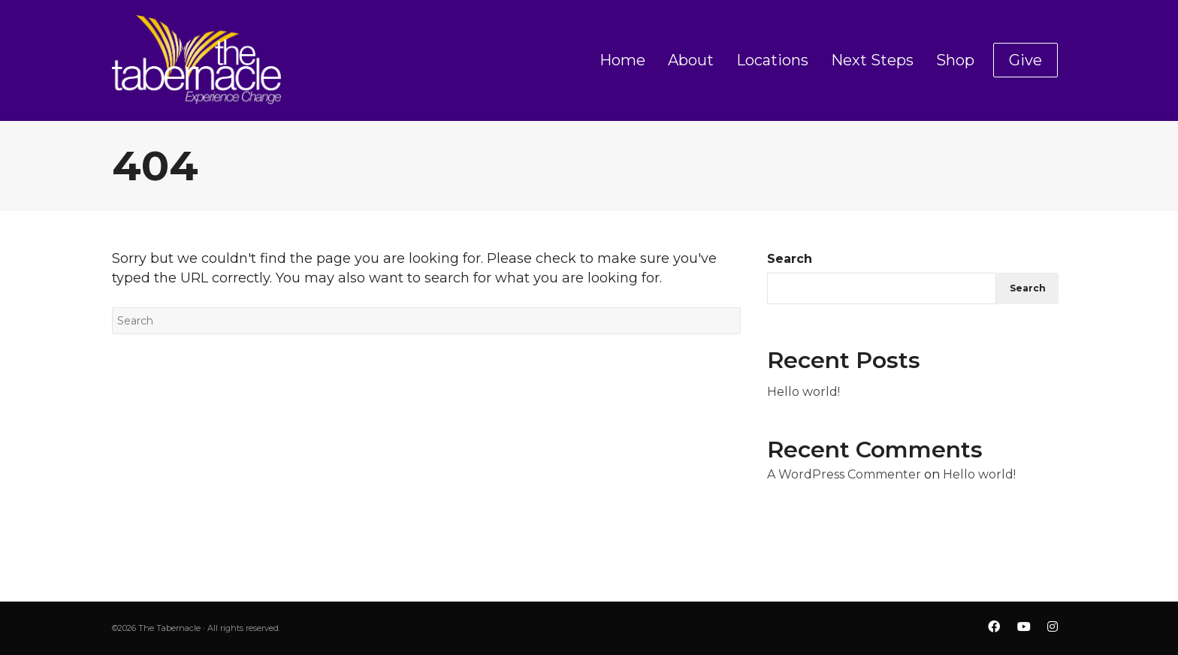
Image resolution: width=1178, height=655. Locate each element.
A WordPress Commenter (844, 474)
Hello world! (803, 392)
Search (789, 259)
